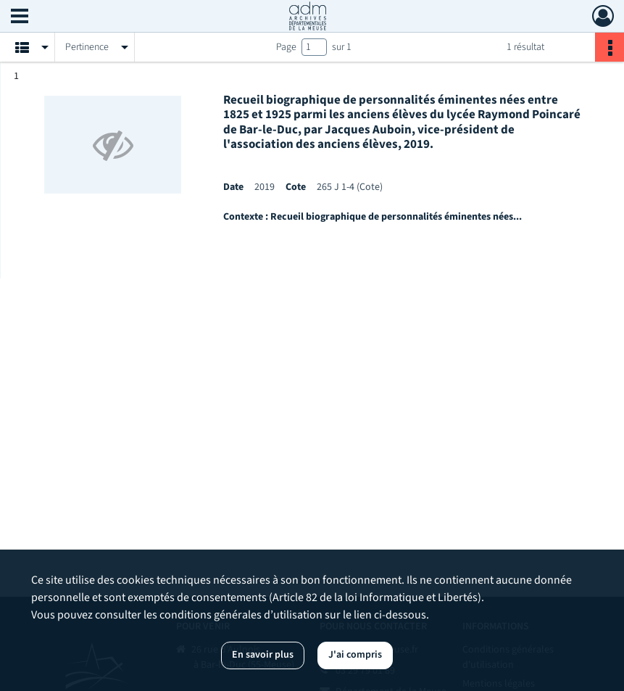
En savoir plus (263, 654)
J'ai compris (355, 654)
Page (286, 47)
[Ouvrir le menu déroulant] (19, 17)
